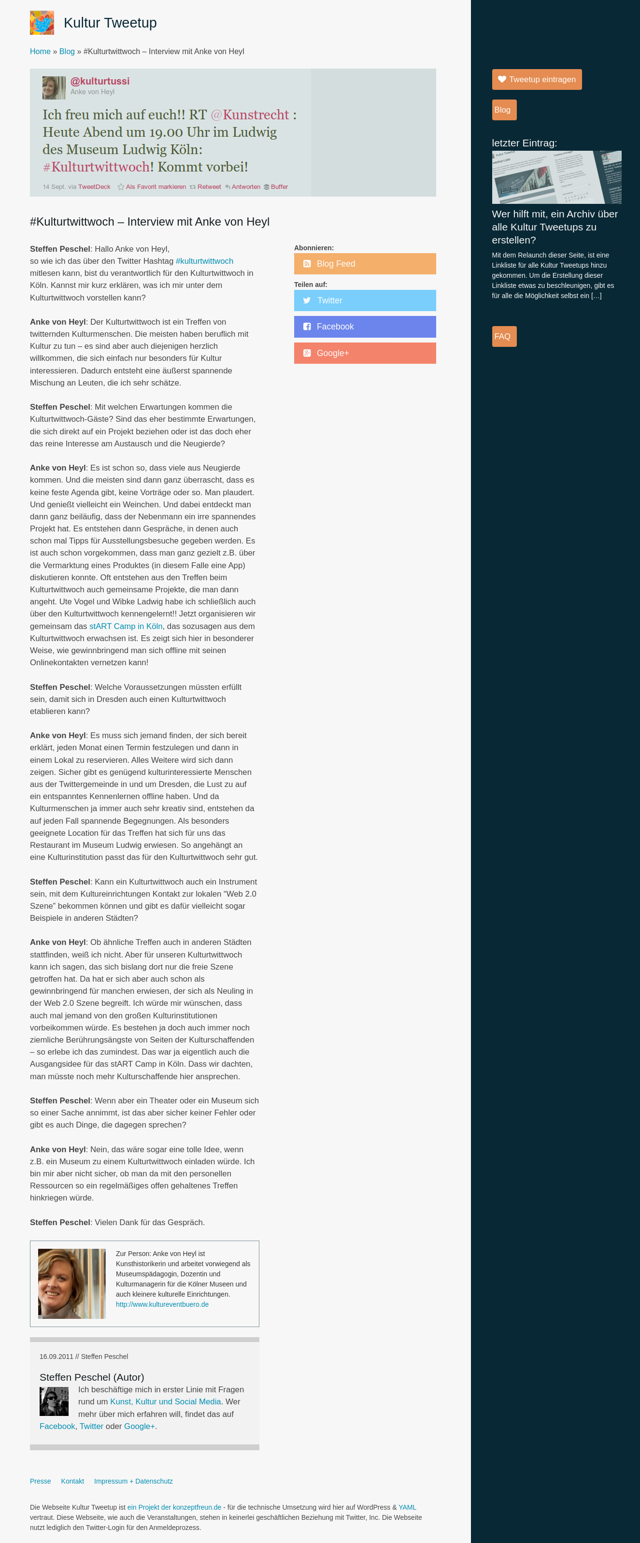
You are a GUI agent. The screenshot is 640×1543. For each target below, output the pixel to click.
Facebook (57, 1426)
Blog (67, 51)
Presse (40, 1481)
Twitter (91, 1426)
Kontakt (72, 1481)
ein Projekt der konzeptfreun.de (175, 1507)
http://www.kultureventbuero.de (162, 1304)
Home (40, 51)
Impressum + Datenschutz (133, 1481)
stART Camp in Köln (125, 626)
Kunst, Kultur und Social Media (165, 1401)
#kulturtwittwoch (204, 261)
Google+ (139, 1426)
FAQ (503, 336)
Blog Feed (336, 264)
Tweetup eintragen (542, 79)
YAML (407, 1507)
